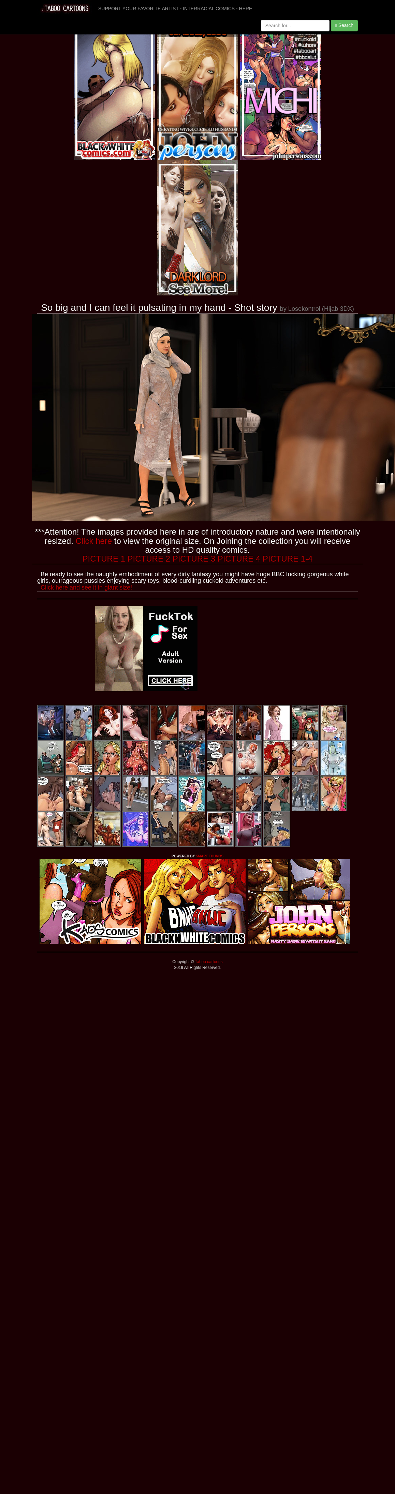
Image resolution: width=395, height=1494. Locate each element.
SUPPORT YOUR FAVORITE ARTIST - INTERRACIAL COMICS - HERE (175, 8)
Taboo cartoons (208, 961)
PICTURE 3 (194, 558)
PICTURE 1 (104, 558)
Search (344, 25)
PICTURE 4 (239, 558)
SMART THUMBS (209, 856)
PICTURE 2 (149, 558)
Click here (93, 541)
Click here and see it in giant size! (86, 587)
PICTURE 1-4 (288, 558)
